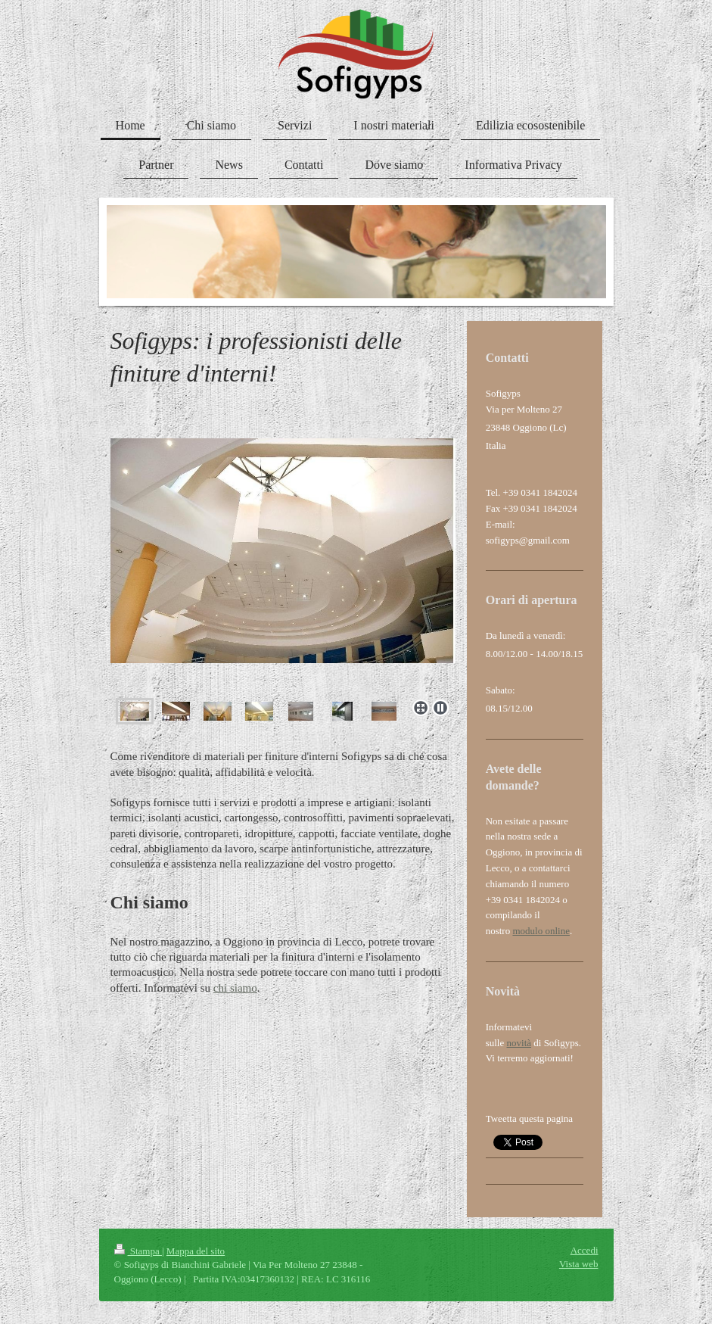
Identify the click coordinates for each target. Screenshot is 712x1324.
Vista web (579, 1263)
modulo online (540, 930)
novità (519, 1042)
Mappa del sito (195, 1251)
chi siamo (235, 988)
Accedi (585, 1250)
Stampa (138, 1251)
